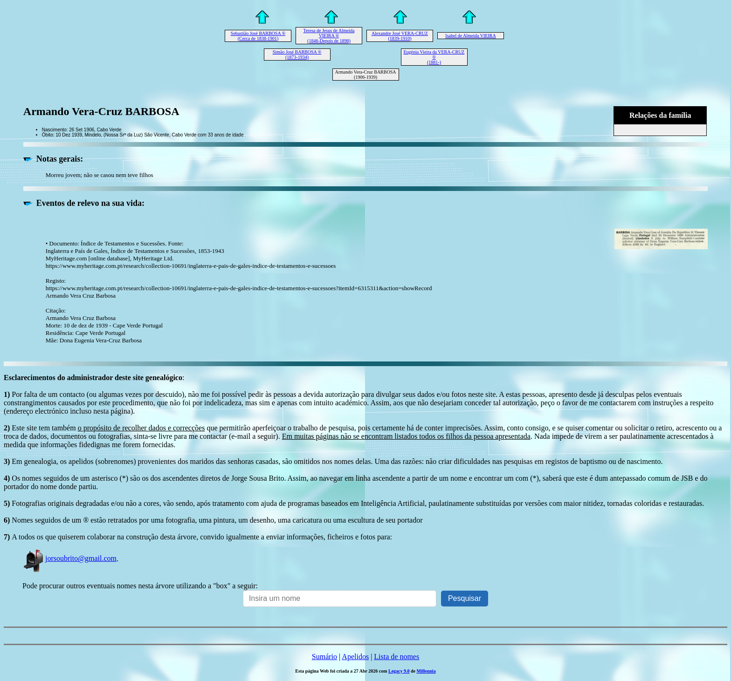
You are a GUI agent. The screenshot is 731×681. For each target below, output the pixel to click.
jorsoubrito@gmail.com (69, 558)
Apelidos (355, 657)
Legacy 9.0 (399, 671)
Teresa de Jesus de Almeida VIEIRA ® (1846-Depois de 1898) (329, 35)
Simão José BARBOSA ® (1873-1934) (297, 54)
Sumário (324, 657)
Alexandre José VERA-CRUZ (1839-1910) (400, 36)
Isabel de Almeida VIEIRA (470, 35)
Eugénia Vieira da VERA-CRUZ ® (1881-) (434, 57)
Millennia (426, 671)
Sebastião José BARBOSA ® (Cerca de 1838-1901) (258, 36)
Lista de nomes (396, 657)
